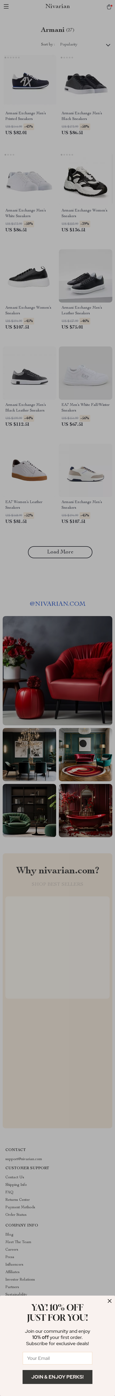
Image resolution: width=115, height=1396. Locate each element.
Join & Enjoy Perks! (57, 1377)
